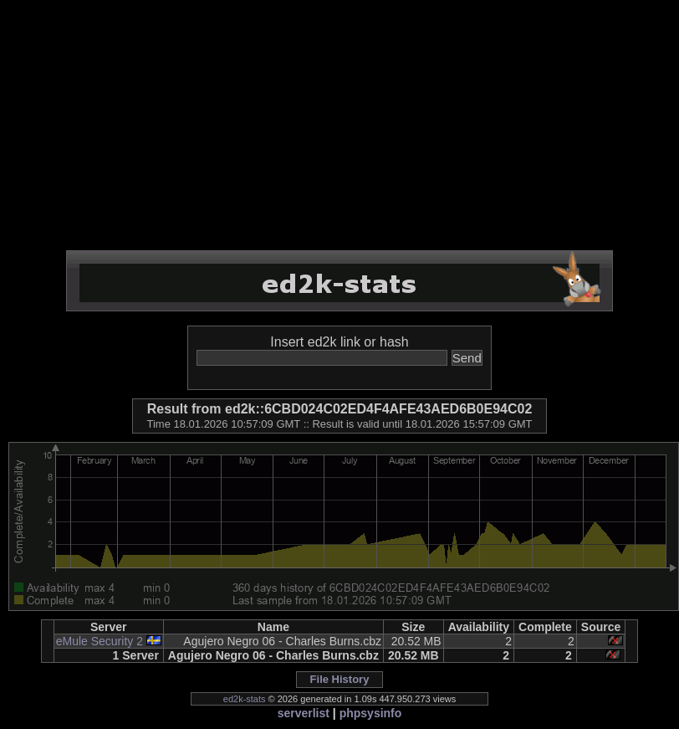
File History (340, 679)
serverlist (303, 713)
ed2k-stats (244, 699)
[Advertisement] (339, 125)
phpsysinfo (371, 713)
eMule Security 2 (99, 641)
